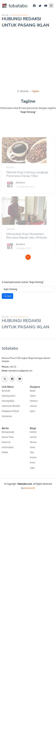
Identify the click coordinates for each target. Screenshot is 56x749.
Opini (32, 411)
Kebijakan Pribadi (10, 411)
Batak (32, 391)
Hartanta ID (29, 488)
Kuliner (33, 432)
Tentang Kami (8, 396)
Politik (5, 452)
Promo (33, 457)
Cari (7, 296)
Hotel (32, 447)
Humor (33, 437)
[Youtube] (45, 6)
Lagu (32, 468)
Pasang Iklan (8, 401)
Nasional (6, 442)
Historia (33, 401)
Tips (32, 452)
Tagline (35, 91)
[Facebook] (34, 6)
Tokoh (33, 396)
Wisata (33, 442)
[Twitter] (40, 6)
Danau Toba (8, 437)
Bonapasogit (8, 432)
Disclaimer (7, 416)
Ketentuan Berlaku (11, 406)
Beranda (23, 91)
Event (32, 463)
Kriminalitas (7, 447)
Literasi (33, 406)
